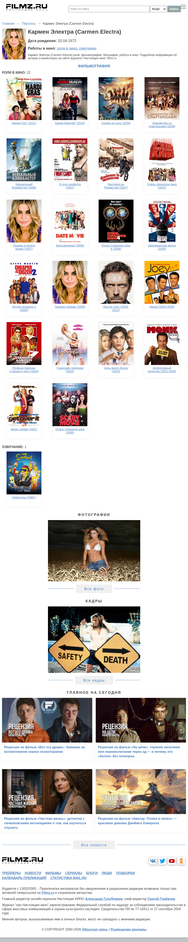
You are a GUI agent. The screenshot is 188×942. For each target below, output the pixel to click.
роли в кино (67, 48)
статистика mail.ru (68, 878)
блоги (91, 873)
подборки (125, 873)
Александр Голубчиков (104, 899)
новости (33, 873)
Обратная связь (95, 929)
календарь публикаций (24, 878)
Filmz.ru (48, 892)
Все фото (94, 589)
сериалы (73, 873)
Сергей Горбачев (161, 899)
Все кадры (94, 680)
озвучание (88, 48)
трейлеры (11, 873)
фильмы (53, 873)
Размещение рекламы (128, 929)
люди (107, 873)
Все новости (94, 845)
